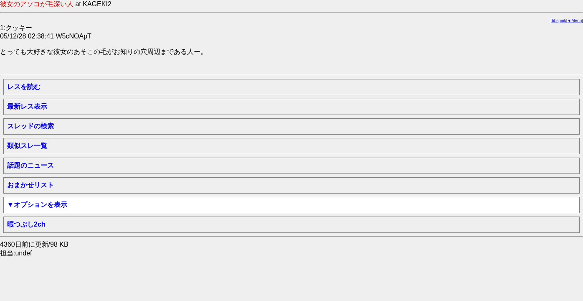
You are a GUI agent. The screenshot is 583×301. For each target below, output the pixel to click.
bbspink (559, 20)
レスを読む (24, 86)
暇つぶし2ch (26, 224)
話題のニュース (30, 165)
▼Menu (574, 20)
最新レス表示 (27, 106)
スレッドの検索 (30, 126)
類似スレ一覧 (27, 145)
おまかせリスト (30, 185)
